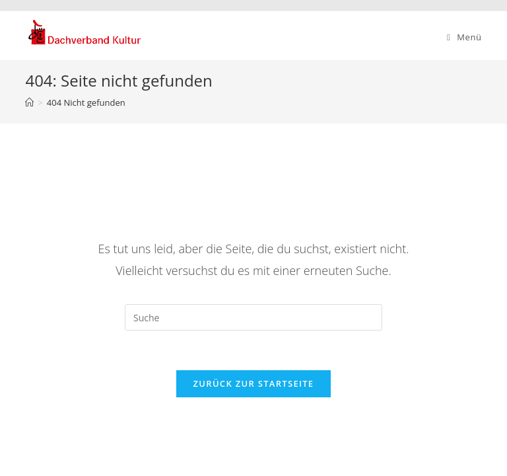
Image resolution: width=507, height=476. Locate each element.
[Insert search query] (253, 317)
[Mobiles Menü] (464, 37)
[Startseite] (29, 102)
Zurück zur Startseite (253, 383)
